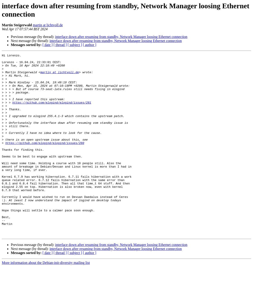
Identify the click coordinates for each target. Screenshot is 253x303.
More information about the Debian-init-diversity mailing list (46, 299)
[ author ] (89, 45)
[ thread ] (60, 45)
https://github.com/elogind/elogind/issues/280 (44, 161)
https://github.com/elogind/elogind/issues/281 (51, 113)
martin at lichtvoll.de (48, 25)
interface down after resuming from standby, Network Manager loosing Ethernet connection (121, 37)
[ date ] (47, 45)
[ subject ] (75, 45)
